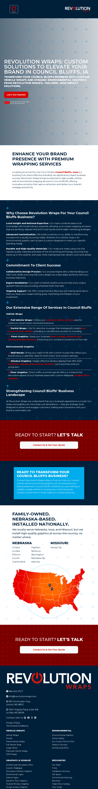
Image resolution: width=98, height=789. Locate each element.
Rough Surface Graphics (17, 787)
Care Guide (57, 787)
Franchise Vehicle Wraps (17, 751)
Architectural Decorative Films (19, 765)
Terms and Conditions (17, 726)
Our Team (56, 765)
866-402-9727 (14, 691)
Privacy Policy (13, 723)
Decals (9, 738)
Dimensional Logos (14, 774)
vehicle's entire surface (60, 320)
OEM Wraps (11, 754)
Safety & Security (59, 745)
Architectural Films (60, 748)
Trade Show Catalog (61, 784)
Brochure (56, 781)
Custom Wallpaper (14, 768)
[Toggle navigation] (14, 9)
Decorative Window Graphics (19, 771)
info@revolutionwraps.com (21, 696)
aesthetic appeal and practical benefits (31, 364)
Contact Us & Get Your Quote (49, 445)
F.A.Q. (54, 768)
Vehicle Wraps (12, 735)
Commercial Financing (62, 777)
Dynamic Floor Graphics (16, 781)
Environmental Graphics (62, 735)
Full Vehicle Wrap (13, 745)
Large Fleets (11, 748)
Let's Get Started (16, 95)
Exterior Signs (12, 777)
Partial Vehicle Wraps (15, 741)
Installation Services (61, 771)
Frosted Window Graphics (17, 784)
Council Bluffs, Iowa (66, 172)
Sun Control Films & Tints (63, 741)
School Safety (58, 738)
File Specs (56, 774)
